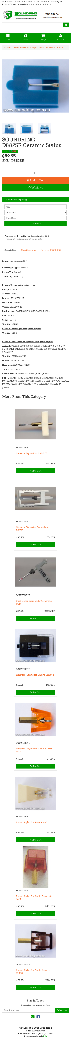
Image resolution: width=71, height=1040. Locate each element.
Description (10, 250)
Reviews (51, 250)
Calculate (36, 223)
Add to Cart (35, 180)
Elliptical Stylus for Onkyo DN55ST (35, 675)
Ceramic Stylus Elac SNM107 (31, 453)
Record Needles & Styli (25, 47)
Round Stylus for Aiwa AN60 (31, 822)
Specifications (28, 250)
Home (7, 47)
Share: (10, 151)
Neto (45, 1036)
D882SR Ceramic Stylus (51, 47)
